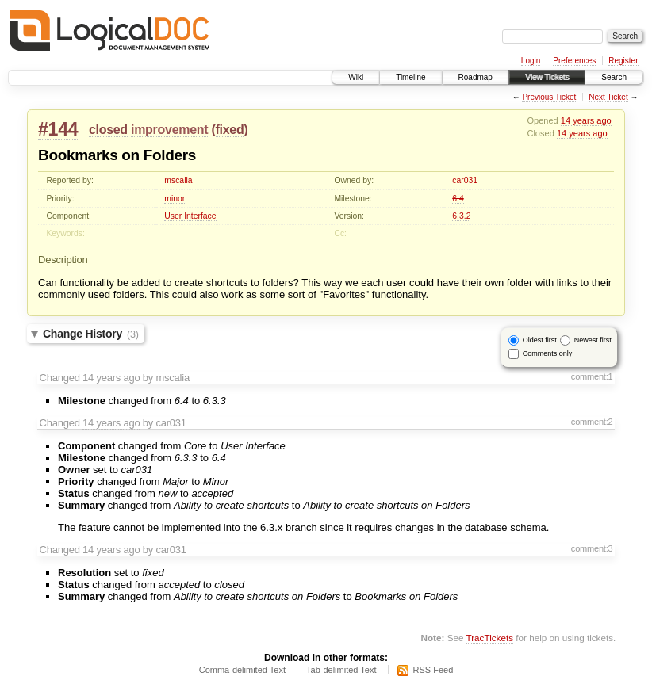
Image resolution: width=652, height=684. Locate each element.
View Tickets (547, 77)
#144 (58, 129)
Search (614, 77)
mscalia (178, 180)
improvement (169, 129)
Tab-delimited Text (341, 669)
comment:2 (592, 421)
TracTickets (489, 637)
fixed (230, 129)
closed (108, 129)
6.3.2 (461, 216)
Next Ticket (608, 97)
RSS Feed (433, 669)
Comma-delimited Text (242, 669)
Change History (91, 333)
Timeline (410, 77)
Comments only (548, 353)
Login (530, 60)
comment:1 (592, 376)
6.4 (457, 198)
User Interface (190, 216)
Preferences (574, 60)
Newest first (593, 340)
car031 (464, 180)
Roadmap (475, 77)
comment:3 (592, 548)
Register (623, 60)
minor (174, 198)
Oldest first (540, 340)
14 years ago (586, 120)
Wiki (355, 77)
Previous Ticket (549, 97)
